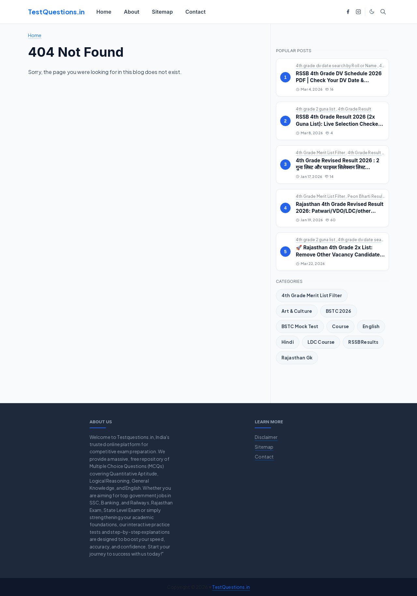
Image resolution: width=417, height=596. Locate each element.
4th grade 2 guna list (316, 109)
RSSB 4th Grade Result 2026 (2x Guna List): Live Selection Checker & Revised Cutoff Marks (338, 124)
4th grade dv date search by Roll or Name (337, 65)
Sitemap (264, 447)
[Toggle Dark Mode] (372, 11)
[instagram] (358, 11)
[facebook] (348, 11)
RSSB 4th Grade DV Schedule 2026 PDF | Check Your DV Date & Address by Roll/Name (339, 80)
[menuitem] (104, 11)
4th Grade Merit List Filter (321, 152)
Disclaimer (266, 437)
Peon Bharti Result (366, 196)
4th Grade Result (354, 109)
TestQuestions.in (56, 11)
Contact (264, 456)
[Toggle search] (383, 12)
